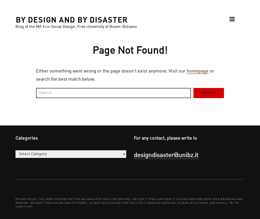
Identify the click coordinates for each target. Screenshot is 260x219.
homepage (197, 71)
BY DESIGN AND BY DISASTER (72, 19)
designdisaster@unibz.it (166, 156)
